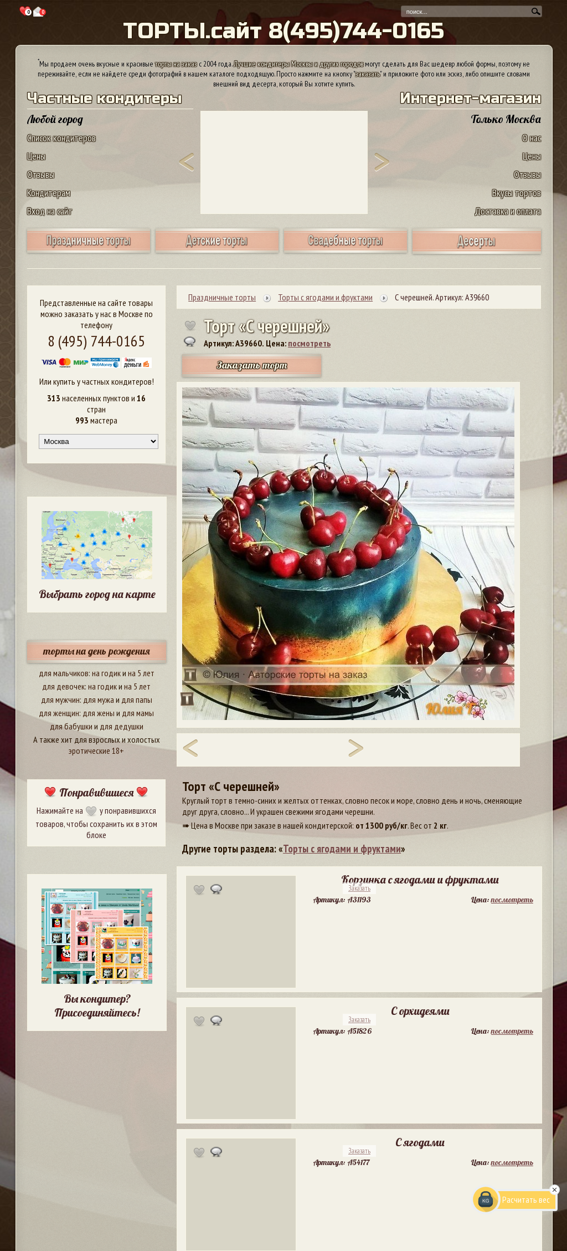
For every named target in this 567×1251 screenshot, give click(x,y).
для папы (136, 699)
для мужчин (60, 699)
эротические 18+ (96, 750)
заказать (367, 74)
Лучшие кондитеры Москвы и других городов (298, 64)
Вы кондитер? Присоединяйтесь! (97, 1005)
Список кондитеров (61, 137)
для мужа (98, 699)
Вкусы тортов (516, 192)
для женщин (59, 712)
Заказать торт (252, 365)
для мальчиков (64, 672)
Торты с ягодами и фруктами (342, 848)
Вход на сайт (50, 211)
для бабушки (71, 726)
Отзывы (40, 174)
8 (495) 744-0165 (96, 340)
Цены (36, 156)
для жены (99, 712)
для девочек (63, 686)
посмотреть (309, 343)
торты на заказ (176, 64)
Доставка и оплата (508, 211)
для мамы (138, 712)
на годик (106, 672)
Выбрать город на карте (97, 594)
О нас (531, 137)
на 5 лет (141, 672)
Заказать (359, 888)
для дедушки (121, 726)
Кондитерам (48, 192)
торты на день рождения (96, 651)
